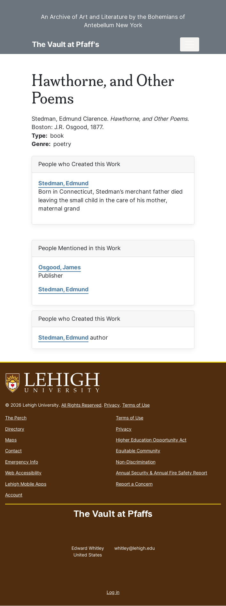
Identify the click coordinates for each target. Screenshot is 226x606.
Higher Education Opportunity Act (151, 440)
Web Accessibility (23, 473)
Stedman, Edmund (63, 183)
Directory (14, 429)
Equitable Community (138, 451)
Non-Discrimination (135, 462)
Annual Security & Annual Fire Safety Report (161, 473)
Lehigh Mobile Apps (25, 484)
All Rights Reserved (81, 405)
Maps (11, 440)
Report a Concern (134, 484)
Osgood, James (59, 267)
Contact (13, 451)
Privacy (112, 405)
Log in (113, 592)
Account (13, 495)
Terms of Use (136, 405)
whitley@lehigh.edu (134, 546)
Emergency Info (21, 462)
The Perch (15, 418)
